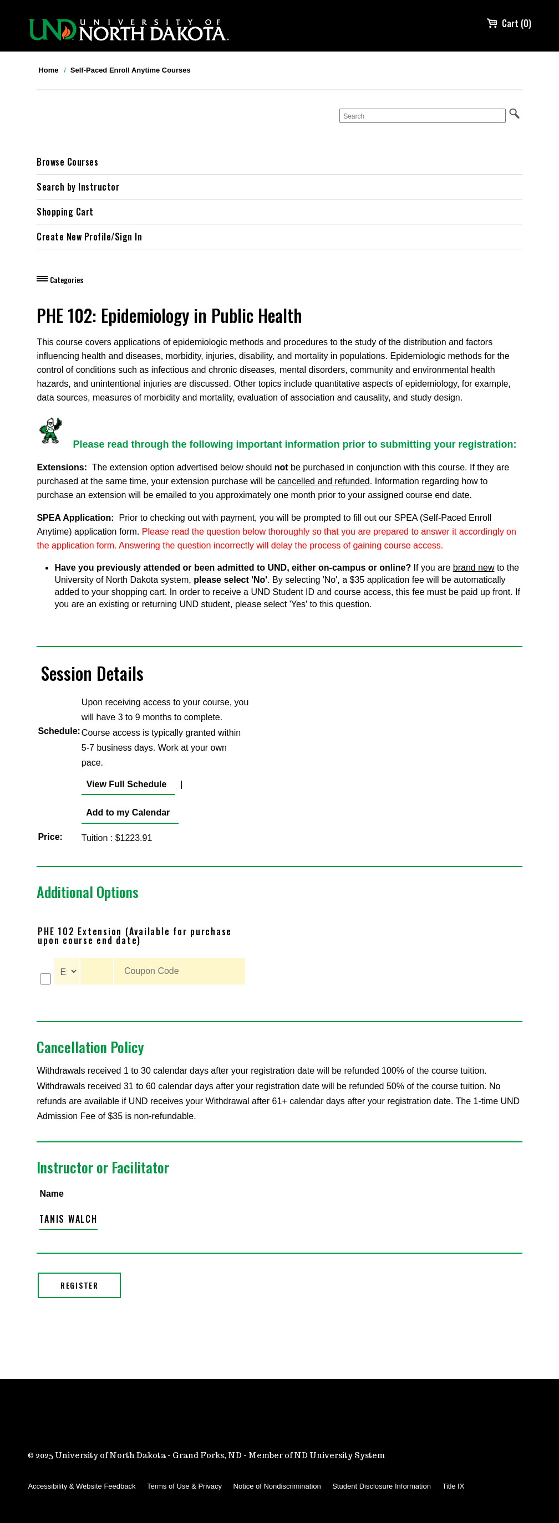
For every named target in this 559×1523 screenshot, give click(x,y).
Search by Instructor (78, 186)
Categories (66, 279)
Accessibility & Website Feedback (81, 1486)
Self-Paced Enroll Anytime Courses (130, 70)
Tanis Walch (68, 1218)
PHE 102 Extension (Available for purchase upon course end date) (135, 936)
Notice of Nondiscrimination (277, 1486)
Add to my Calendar (126, 812)
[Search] (422, 116)
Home (48, 70)
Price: (50, 837)
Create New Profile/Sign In (89, 236)
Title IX (453, 1486)
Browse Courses (67, 161)
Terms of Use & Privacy (184, 1486)
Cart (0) (508, 23)
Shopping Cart (65, 211)
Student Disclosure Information (381, 1486)
